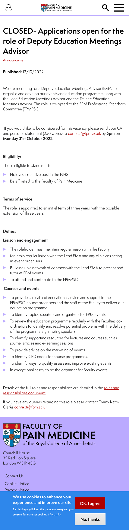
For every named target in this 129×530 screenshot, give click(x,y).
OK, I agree (90, 506)
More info (54, 517)
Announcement (14, 60)
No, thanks (90, 522)
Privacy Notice (17, 490)
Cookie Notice (17, 483)
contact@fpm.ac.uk (84, 133)
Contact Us (14, 476)
